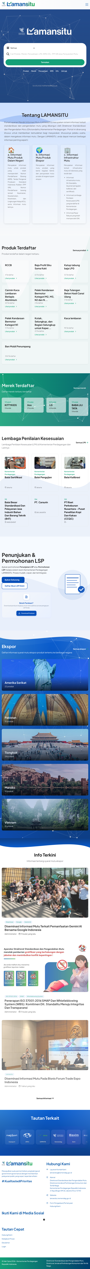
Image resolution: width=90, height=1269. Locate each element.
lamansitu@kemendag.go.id (61, 1173)
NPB (51, 71)
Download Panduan (26, 613)
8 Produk (52, 402)
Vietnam (10, 824)
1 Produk (8, 402)
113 (6, 499)
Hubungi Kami (55, 1206)
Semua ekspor (80, 649)
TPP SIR (64, 71)
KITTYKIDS (11, 405)
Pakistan (10, 719)
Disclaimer (6, 1243)
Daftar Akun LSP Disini (14, 586)
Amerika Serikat (15, 684)
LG (50, 405)
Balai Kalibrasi (72, 477)
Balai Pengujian (43, 477)
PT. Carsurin (41, 502)
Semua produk (80, 252)
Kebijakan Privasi (8, 1239)
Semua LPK (82, 444)
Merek (33, 71)
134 (35, 499)
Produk (26, 71)
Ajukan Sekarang (13, 580)
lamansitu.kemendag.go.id (60, 1198)
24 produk (9, 758)
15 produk (9, 723)
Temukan (45, 62)
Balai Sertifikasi (13, 477)
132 (65, 499)
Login (4, 1246)
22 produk (9, 688)
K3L (57, 71)
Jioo (29, 405)
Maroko (10, 789)
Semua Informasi (45, 1098)
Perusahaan (43, 71)
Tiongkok (11, 754)
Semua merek (80, 390)
